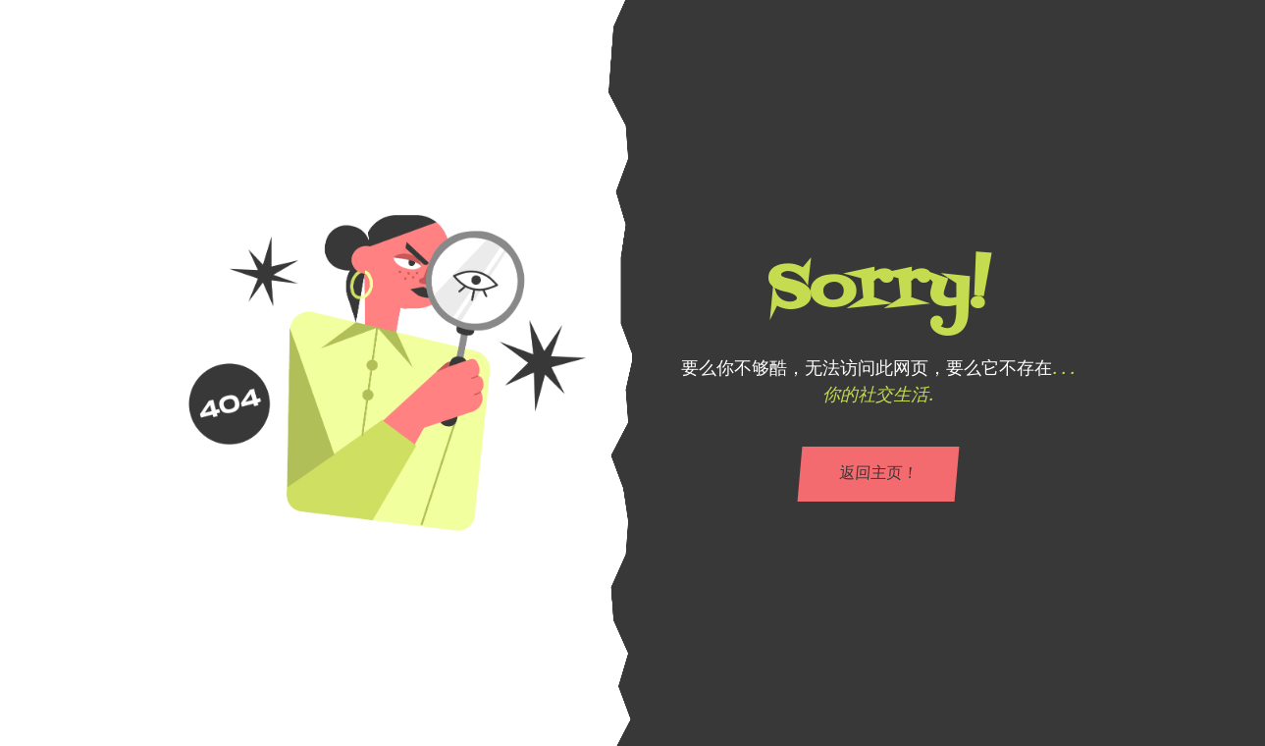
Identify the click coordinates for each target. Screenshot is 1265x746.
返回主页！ (877, 474)
